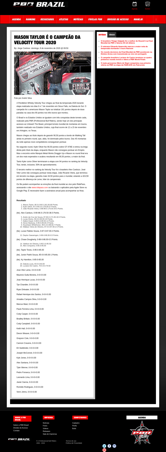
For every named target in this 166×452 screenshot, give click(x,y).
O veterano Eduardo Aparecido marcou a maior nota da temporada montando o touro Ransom (124, 47)
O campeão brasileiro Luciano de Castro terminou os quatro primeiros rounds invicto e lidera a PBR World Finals (126, 58)
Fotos (45, 426)
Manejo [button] (138, 19)
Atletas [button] (63, 19)
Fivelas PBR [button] (95, 19)
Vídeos (45, 428)
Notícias (46, 423)
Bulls (74, 428)
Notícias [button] (78, 19)
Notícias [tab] (102, 34)
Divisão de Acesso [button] (117, 19)
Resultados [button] (47, 19)
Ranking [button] (30, 19)
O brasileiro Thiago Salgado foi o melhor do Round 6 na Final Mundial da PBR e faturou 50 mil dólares (127, 42)
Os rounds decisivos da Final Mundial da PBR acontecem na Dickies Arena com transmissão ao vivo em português (126, 53)
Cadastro (76, 423)
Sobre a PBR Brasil (21, 425)
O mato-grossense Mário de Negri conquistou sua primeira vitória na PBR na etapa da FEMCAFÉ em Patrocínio (126, 64)
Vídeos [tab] (112, 34)
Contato (16, 431)
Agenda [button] (16, 19)
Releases (46, 431)
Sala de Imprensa (50, 434)
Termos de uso (71, 441)
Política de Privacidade (74, 443)
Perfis (74, 426)
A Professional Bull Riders (47, 441)
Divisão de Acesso (20, 428)
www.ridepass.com (40, 187)
